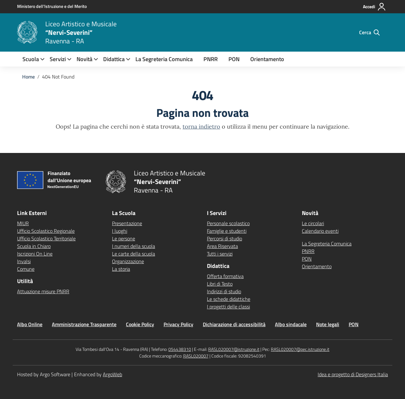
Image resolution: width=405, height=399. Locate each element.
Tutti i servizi (220, 253)
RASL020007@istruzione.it (233, 349)
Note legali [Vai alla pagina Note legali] (327, 324)
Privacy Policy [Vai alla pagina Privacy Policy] (178, 324)
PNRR (210, 59)
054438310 (179, 349)
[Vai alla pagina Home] (28, 76)
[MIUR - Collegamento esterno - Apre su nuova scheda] (52, 6)
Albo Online (29, 324)
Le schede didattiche (228, 299)
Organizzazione (128, 261)
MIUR (23, 223)
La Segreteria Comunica (164, 59)
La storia (121, 269)
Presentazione (127, 223)
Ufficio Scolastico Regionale (46, 231)
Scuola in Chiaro (34, 246)
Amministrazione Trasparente (84, 324)
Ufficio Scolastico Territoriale (46, 238)
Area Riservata (222, 246)
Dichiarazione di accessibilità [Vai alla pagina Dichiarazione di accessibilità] (234, 324)
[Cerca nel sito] (369, 32)
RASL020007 (196, 355)
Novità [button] (84, 59)
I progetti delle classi (228, 306)
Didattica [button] (114, 59)
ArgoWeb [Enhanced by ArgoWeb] (112, 374)
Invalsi (24, 261)
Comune (25, 269)
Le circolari (313, 223)
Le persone (123, 238)
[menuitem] (30, 59)
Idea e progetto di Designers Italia (353, 374)
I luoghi (119, 231)
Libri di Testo (220, 284)
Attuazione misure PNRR (43, 291)
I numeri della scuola (133, 246)
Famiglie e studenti (226, 231)
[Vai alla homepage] (27, 32)
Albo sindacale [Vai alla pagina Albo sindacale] (291, 324)
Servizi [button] (58, 59)
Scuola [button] (30, 59)
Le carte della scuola (133, 253)
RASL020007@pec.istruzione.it (300, 349)
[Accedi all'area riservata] (374, 6)
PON (234, 59)
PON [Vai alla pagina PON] (353, 324)
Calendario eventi (320, 231)
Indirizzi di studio (224, 291)
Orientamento (267, 59)
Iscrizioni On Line (35, 253)
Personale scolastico (228, 223)
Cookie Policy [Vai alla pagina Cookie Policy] (140, 324)
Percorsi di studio (224, 238)
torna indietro (201, 126)
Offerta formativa (225, 276)
